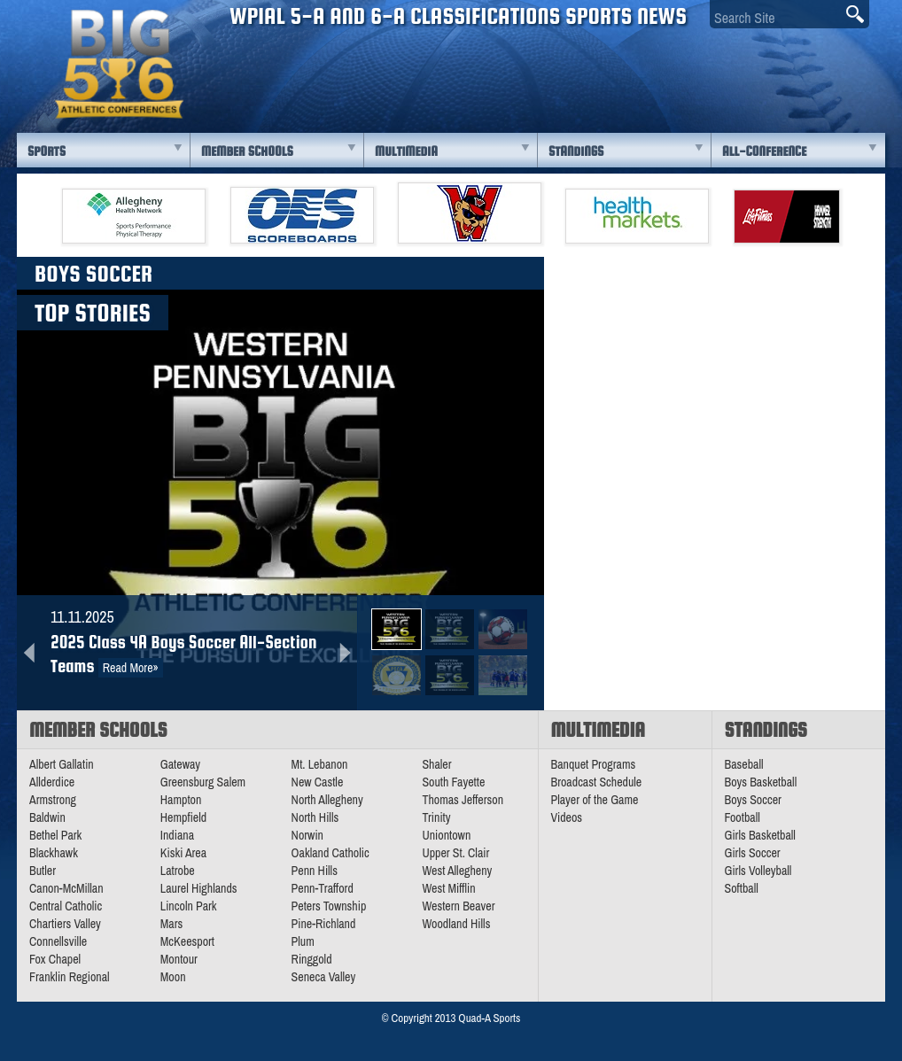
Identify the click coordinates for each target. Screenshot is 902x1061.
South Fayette (453, 782)
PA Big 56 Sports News (118, 64)
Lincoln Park (188, 906)
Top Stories (93, 312)
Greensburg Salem (202, 782)
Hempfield (183, 817)
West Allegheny (457, 871)
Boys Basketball (761, 782)
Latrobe (177, 871)
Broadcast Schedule (596, 782)
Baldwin (47, 817)
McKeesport (187, 941)
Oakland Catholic (330, 853)
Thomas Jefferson (462, 800)
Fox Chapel (55, 959)
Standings (575, 151)
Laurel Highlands (198, 888)
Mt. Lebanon (320, 764)
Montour (179, 959)
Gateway (180, 764)
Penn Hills (315, 871)
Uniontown (446, 835)
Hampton (181, 800)
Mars (171, 924)
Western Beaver (458, 906)
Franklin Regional (69, 977)
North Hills (315, 817)
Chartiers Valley (65, 924)
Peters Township (329, 906)
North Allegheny (327, 800)
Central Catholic (65, 906)
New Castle (318, 782)
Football (742, 817)
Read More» (131, 668)
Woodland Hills (456, 924)
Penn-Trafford (323, 888)
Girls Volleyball (758, 871)
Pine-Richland (324, 924)
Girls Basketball (760, 835)
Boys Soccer (753, 800)
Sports (46, 151)
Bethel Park (55, 835)
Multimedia (406, 151)
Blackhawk (53, 853)
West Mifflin (448, 888)
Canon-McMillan (66, 888)
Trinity (436, 817)
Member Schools (247, 151)
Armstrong (52, 800)
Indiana (177, 835)
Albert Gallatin (61, 764)
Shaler (436, 764)
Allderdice (51, 782)
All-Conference (764, 151)
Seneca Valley (324, 977)
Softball (741, 888)
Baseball (744, 764)
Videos (567, 817)
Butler (42, 871)
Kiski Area (183, 853)
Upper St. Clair (455, 853)
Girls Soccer (753, 853)
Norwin (307, 835)
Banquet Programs (593, 764)
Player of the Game (595, 800)
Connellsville (58, 941)
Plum (303, 941)
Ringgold (312, 959)
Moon (173, 977)
